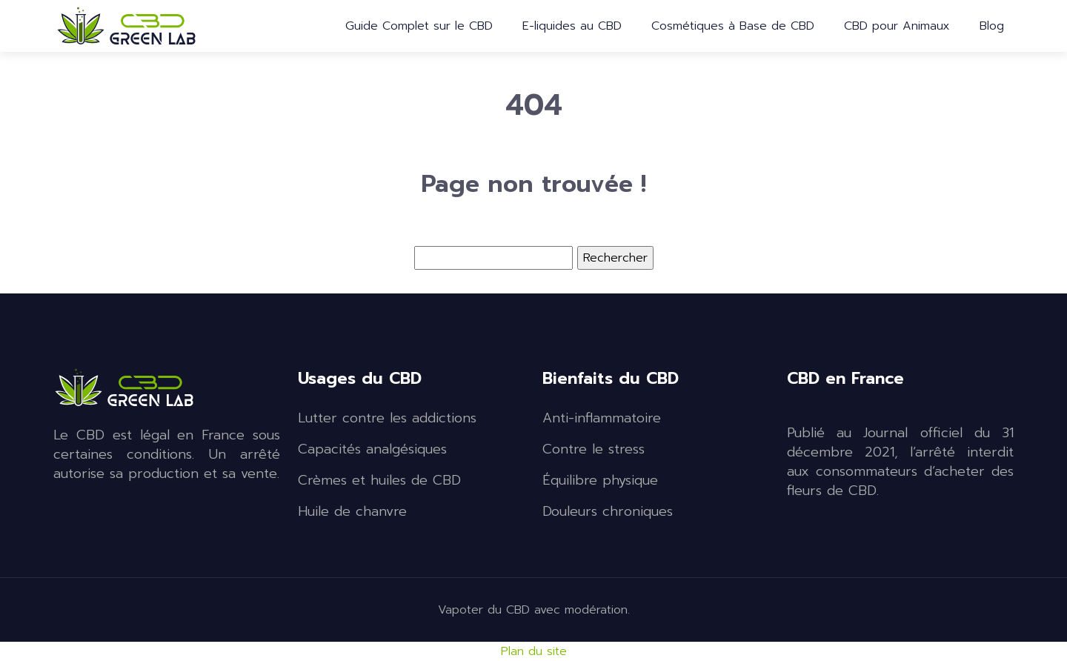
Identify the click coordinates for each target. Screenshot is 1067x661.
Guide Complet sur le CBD (419, 26)
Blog (992, 26)
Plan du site (534, 651)
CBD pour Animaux (897, 26)
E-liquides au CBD (572, 26)
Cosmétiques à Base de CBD (732, 26)
